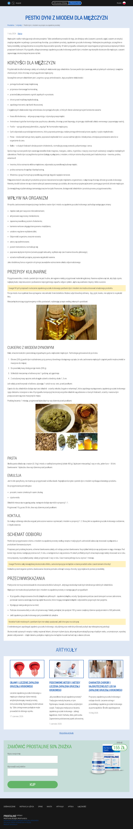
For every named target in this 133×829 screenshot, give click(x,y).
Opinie (40, 806)
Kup (32, 784)
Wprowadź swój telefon (16, 767)
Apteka (71, 806)
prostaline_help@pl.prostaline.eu (15, 818)
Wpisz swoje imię (14, 754)
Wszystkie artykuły (66, 733)
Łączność (82, 806)
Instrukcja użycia (27, 806)
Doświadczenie (9, 806)
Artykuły (60, 806)
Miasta (49, 806)
